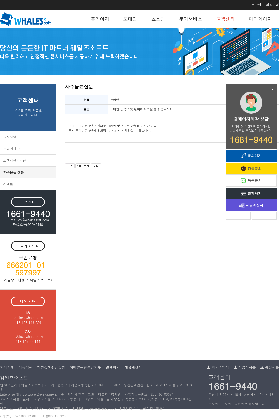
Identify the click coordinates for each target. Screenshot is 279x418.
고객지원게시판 (14, 160)
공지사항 (9, 136)
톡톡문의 (251, 181)
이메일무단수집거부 (85, 367)
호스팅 (158, 18)
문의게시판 (11, 148)
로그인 (256, 4)
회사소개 (7, 367)
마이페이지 (260, 18)
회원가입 (272, 4)
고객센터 (225, 18)
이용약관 (26, 367)
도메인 (130, 18)
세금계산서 (251, 205)
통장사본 (269, 367)
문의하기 (251, 156)
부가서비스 (190, 18)
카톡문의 (251, 169)
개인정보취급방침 (51, 367)
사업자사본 (245, 367)
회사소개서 (218, 367)
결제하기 (251, 194)
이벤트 (8, 184)
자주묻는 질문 (13, 172)
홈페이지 (100, 18)
